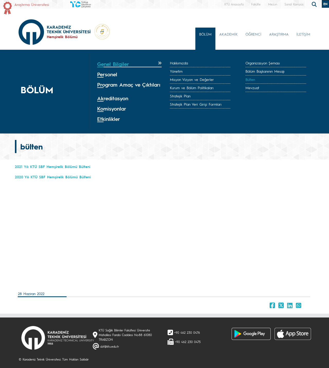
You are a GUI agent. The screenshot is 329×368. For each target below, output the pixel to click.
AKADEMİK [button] (228, 34)
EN (325, 4)
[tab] (129, 64)
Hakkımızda (179, 63)
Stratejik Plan (180, 96)
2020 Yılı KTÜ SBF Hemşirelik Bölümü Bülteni (53, 176)
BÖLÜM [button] (205, 34)
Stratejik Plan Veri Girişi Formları (196, 104)
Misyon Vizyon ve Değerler (192, 79)
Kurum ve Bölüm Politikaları (192, 87)
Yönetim (176, 71)
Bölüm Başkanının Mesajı (265, 71)
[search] (315, 4)
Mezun (272, 4)
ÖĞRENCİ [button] (253, 34)
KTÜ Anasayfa (234, 4)
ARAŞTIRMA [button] (279, 34)
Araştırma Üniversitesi (31, 4)
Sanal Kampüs (294, 4)
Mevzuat (252, 87)
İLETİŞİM (303, 34)
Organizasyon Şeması (262, 63)
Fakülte (256, 4)
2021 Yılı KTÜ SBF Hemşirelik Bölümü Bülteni (52, 166)
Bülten (250, 79)
